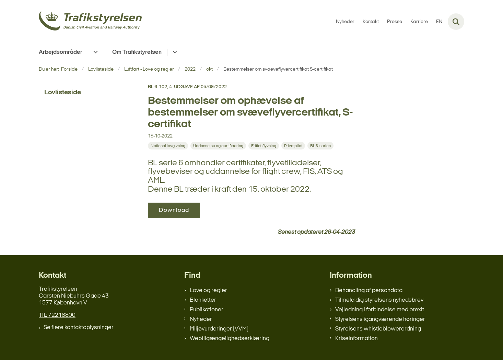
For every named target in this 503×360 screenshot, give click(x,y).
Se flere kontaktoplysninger (79, 328)
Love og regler (208, 290)
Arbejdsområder (60, 52)
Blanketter (203, 300)
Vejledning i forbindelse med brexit (379, 310)
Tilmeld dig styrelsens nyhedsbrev (379, 300)
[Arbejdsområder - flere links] (94, 52)
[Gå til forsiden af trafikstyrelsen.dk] (90, 22)
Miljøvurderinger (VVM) (219, 329)
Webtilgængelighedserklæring (229, 338)
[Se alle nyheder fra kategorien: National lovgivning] (168, 145)
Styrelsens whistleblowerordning (378, 329)
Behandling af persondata (368, 290)
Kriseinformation (356, 338)
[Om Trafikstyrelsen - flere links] (173, 52)
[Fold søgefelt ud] (456, 21)
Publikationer (206, 310)
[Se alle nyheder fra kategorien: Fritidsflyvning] (263, 145)
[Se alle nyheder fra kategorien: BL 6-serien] (320, 145)
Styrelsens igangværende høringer (380, 319)
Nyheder (201, 319)
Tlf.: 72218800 (57, 315)
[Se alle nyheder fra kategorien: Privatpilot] (293, 145)
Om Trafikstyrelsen (137, 52)
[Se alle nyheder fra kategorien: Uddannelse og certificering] (218, 145)
